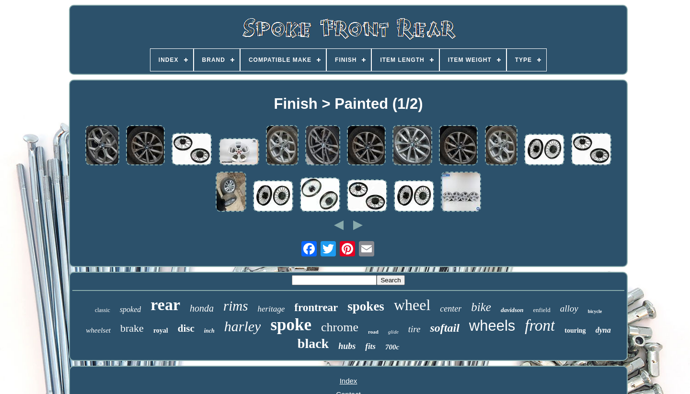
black (313, 343)
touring (575, 330)
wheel (412, 304)
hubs (347, 346)
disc (186, 328)
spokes (365, 306)
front (540, 325)
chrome (339, 327)
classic (102, 310)
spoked (130, 309)
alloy (569, 308)
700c (392, 347)
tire (414, 329)
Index (348, 381)
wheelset (98, 330)
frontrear (316, 307)
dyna (603, 330)
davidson (512, 309)
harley (242, 326)
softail (444, 328)
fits (370, 346)
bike (481, 307)
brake (132, 328)
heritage (271, 308)
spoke (290, 324)
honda (202, 308)
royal (160, 330)
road (373, 332)
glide (393, 332)
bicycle (595, 311)
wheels (492, 325)
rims (235, 305)
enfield (542, 309)
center (450, 308)
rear (165, 304)
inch (209, 330)
